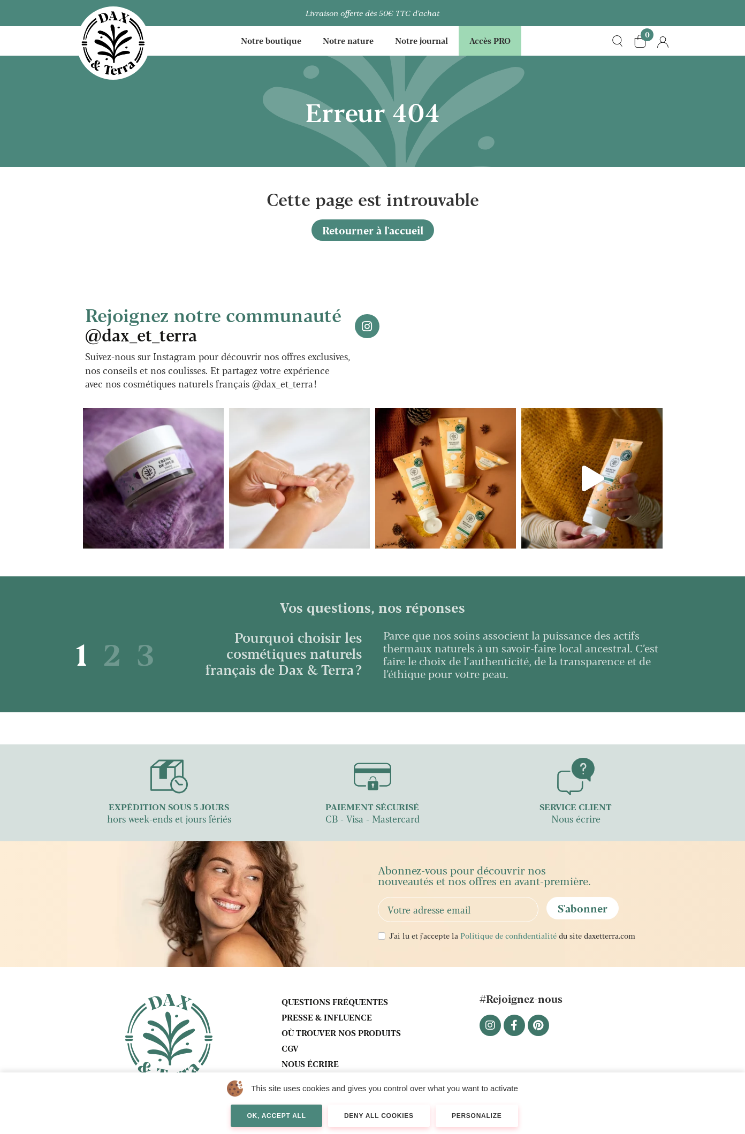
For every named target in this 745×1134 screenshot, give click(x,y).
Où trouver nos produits (341, 1032)
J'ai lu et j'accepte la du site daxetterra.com (512, 935)
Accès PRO (490, 40)
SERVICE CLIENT (575, 807)
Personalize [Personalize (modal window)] (477, 1116)
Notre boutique (271, 40)
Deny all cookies (379, 1116)
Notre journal (421, 40)
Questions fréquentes (335, 1001)
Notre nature (348, 40)
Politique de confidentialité (508, 935)
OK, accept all (276, 1116)
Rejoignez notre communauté (213, 323)
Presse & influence (327, 1017)
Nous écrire (310, 1063)
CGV (290, 1048)
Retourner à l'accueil (372, 230)
